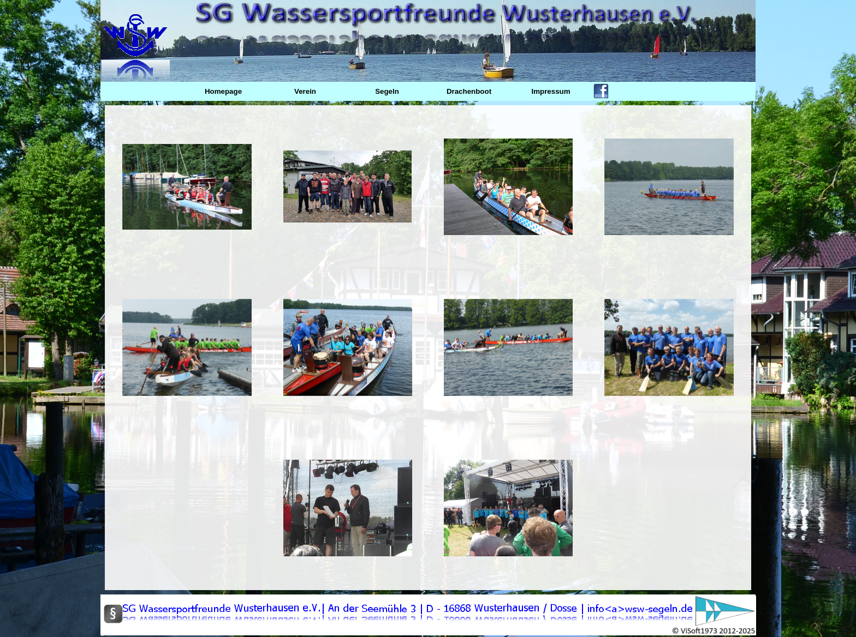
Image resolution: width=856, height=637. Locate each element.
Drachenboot (469, 91)
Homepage (223, 91)
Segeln (387, 91)
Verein (305, 91)
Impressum (550, 91)
